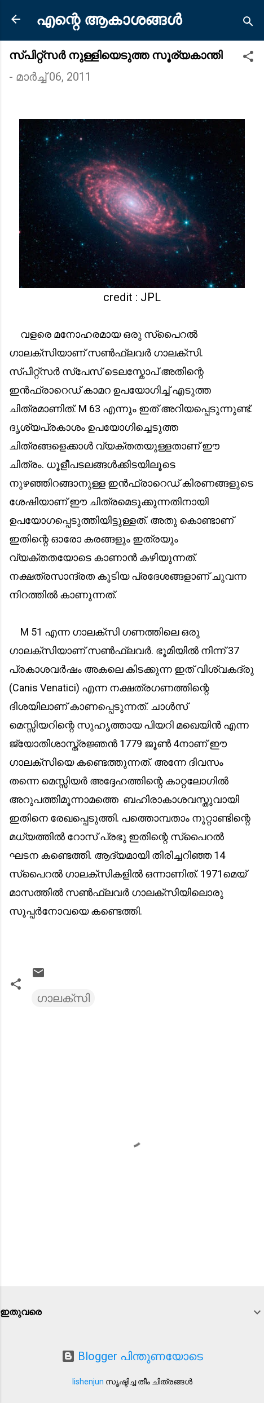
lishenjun (88, 1381)
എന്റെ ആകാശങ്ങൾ (109, 20)
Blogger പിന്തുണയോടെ (132, 1356)
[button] (248, 58)
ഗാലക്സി (63, 998)
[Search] (248, 23)
